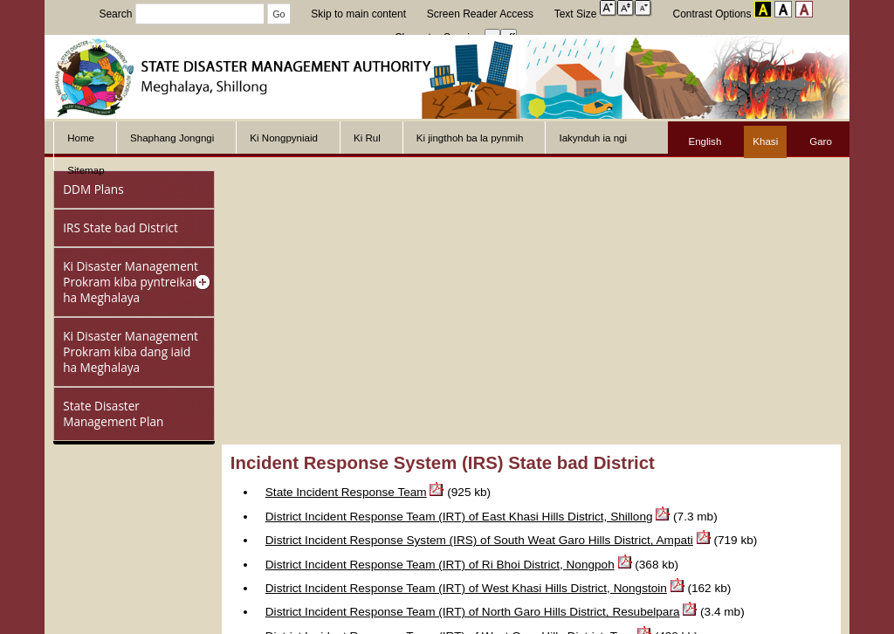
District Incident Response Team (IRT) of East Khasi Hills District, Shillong (459, 516)
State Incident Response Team (346, 492)
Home (80, 138)
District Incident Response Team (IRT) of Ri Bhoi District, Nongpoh (440, 564)
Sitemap (85, 170)
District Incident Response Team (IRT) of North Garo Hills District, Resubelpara (472, 611)
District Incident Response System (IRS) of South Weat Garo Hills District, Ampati (479, 540)
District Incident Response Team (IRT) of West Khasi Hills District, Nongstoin (466, 588)
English (704, 141)
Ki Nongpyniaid (284, 138)
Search (183, 14)
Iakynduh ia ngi (593, 138)
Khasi (765, 141)
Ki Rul (367, 138)
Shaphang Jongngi (172, 138)
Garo (820, 141)
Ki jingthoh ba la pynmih (470, 138)
